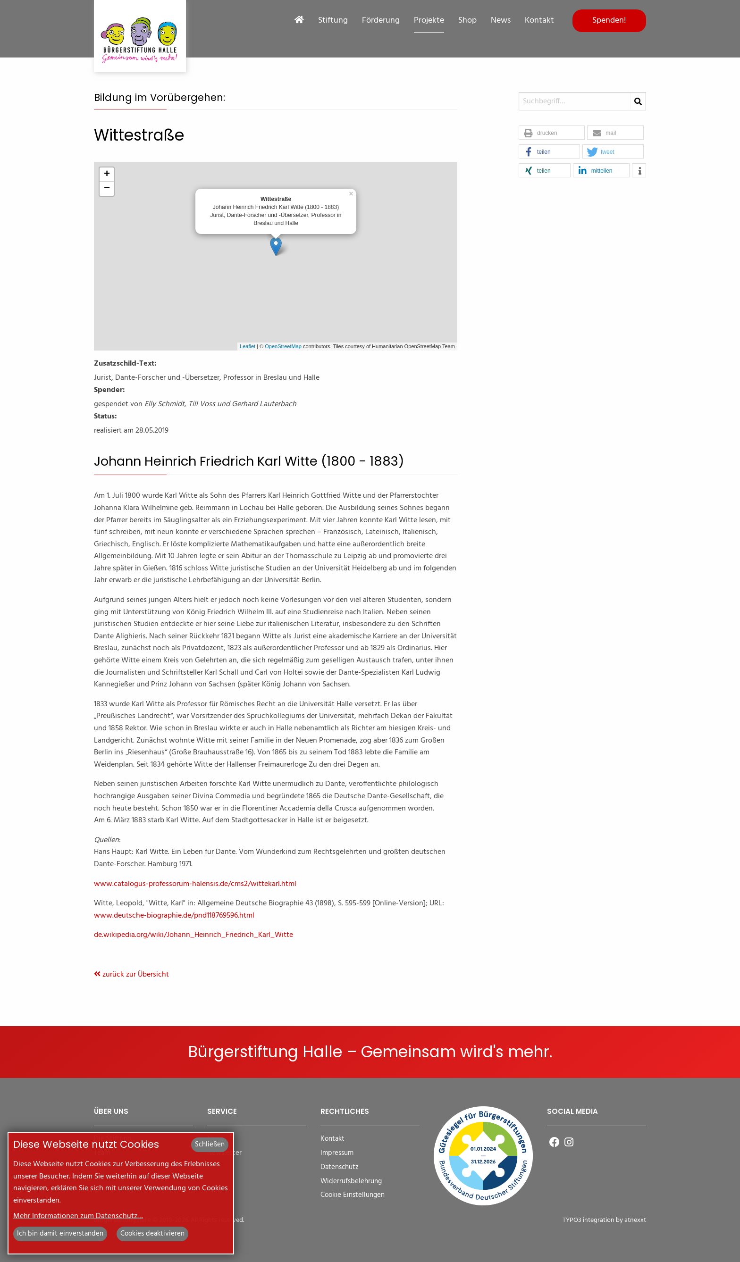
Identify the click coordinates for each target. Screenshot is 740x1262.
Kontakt (539, 20)
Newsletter (224, 1153)
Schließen (210, 1144)
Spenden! (609, 20)
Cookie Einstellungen (352, 1195)
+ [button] (107, 174)
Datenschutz (339, 1167)
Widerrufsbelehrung (351, 1181)
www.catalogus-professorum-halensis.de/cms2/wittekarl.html (195, 884)
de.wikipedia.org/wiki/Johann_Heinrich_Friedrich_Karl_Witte (193, 935)
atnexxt (635, 1220)
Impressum (336, 1153)
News (501, 20)
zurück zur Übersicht (131, 975)
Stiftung (333, 20)
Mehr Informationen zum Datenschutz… (78, 1216)
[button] (551, 133)
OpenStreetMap (283, 346)
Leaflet (247, 346)
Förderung (381, 20)
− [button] (107, 189)
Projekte (429, 20)
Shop (467, 20)
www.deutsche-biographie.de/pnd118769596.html (174, 916)
